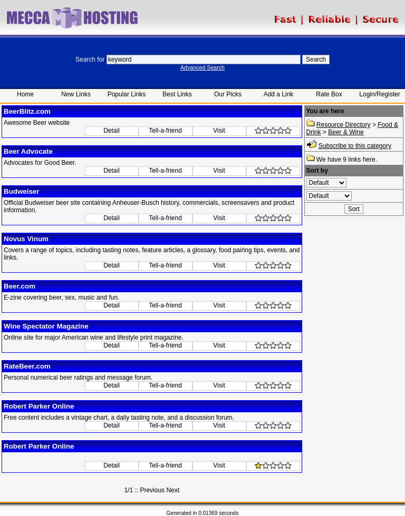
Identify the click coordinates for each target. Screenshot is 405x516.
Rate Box (329, 94)
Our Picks (228, 94)
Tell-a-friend (165, 130)
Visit (219, 130)
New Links (75, 94)
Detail (111, 130)
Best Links (176, 94)
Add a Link (279, 94)
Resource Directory (343, 124)
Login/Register (379, 94)
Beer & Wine (345, 132)
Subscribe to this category (355, 146)
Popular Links (127, 94)
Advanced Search (202, 67)
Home (25, 94)
